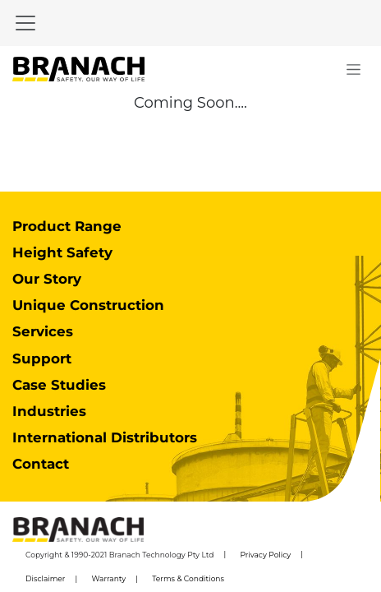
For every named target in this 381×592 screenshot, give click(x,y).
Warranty (109, 578)
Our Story (46, 279)
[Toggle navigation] (25, 23)
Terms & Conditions (188, 578)
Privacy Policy (265, 554)
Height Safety (62, 252)
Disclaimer (45, 578)
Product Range (67, 226)
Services (42, 331)
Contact (40, 464)
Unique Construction (88, 305)
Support (41, 358)
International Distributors (104, 437)
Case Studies (59, 385)
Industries (49, 411)
